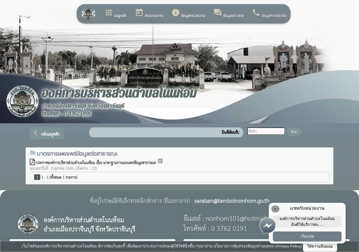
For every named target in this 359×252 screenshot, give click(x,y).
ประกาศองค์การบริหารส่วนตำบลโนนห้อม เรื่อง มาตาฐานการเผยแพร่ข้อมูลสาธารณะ (96, 162)
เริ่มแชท (307, 236)
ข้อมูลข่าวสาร (228, 13)
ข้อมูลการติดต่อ (269, 13)
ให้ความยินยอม (320, 246)
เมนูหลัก (115, 13)
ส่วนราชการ (149, 13)
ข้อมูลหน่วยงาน (188, 13)
